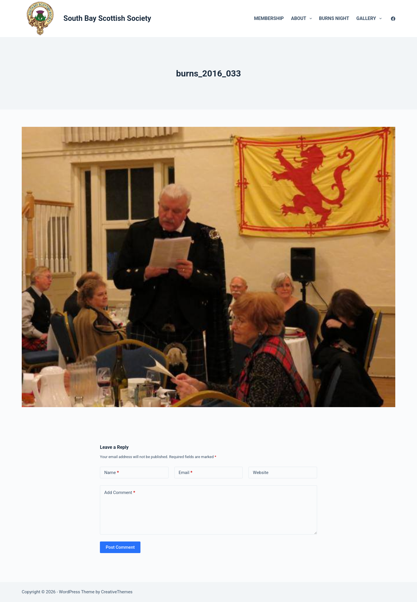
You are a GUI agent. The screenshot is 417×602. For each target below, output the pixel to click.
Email (186, 472)
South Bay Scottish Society (107, 18)
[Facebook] (393, 19)
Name (111, 472)
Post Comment (120, 547)
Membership (269, 18)
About (302, 18)
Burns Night (334, 18)
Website (260, 472)
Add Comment (119, 492)
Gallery (370, 18)
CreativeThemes (117, 591)
